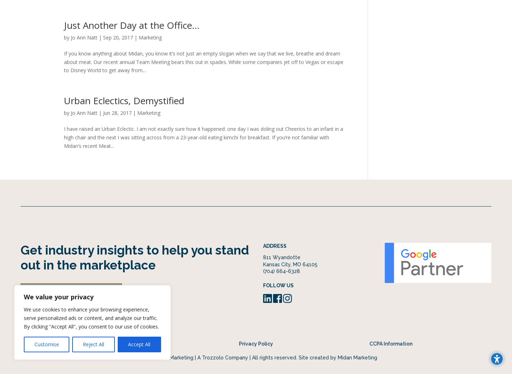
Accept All (139, 344)
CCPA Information (390, 344)
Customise (46, 344)
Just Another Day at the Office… (131, 25)
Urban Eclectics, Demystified (124, 100)
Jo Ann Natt (84, 37)
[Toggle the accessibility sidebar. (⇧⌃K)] (497, 359)
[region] (92, 322)
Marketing (150, 37)
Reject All (93, 344)
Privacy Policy (256, 344)
